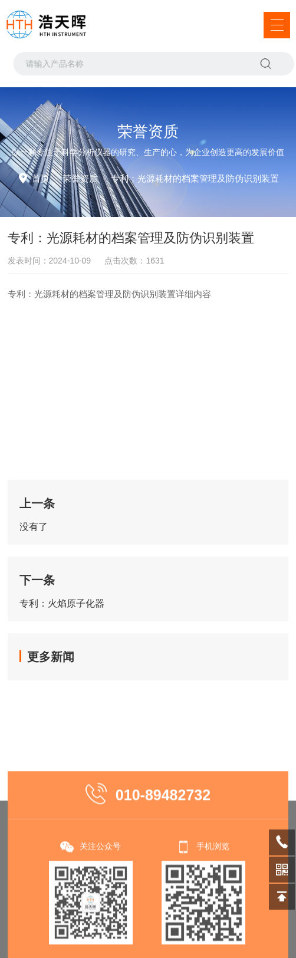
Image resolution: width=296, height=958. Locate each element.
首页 (41, 178)
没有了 (33, 527)
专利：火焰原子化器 (61, 603)
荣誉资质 (80, 178)
